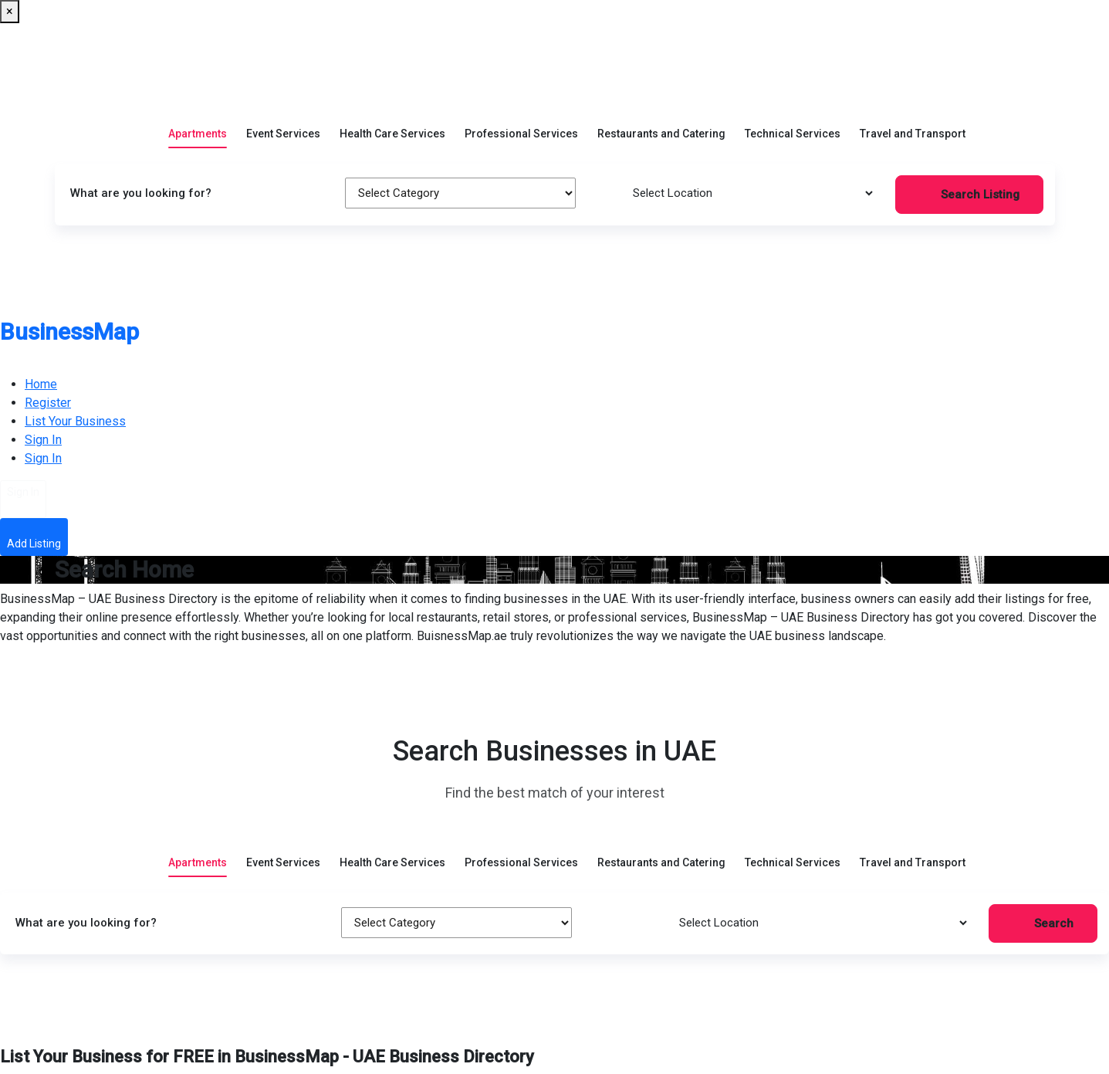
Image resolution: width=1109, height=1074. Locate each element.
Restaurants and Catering (661, 122)
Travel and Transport (912, 122)
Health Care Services (392, 122)
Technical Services (792, 122)
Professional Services (521, 122)
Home (41, 384)
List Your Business (75, 421)
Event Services (283, 122)
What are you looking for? (140, 193)
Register (48, 402)
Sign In (43, 439)
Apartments (197, 122)
